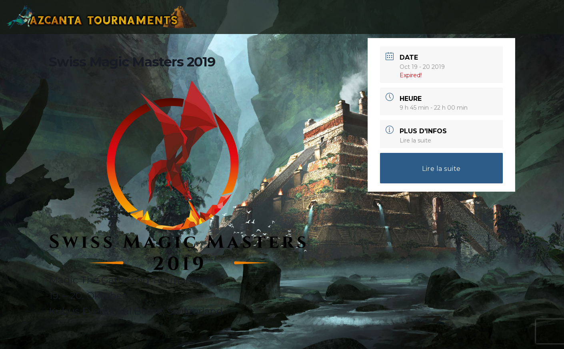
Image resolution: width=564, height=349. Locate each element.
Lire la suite (415, 140)
